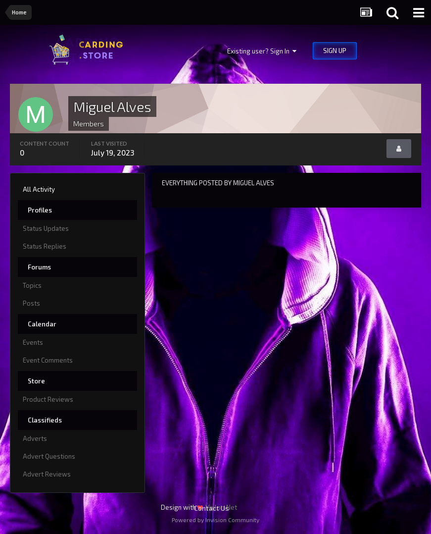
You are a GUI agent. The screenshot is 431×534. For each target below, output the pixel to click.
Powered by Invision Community (215, 519)
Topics (32, 285)
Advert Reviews (47, 474)
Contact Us (211, 508)
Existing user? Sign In (261, 51)
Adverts (35, 438)
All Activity (39, 189)
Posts (31, 303)
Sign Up (334, 50)
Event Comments (48, 360)
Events (33, 342)
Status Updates (46, 228)
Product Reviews (48, 399)
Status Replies (44, 246)
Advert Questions (49, 456)
